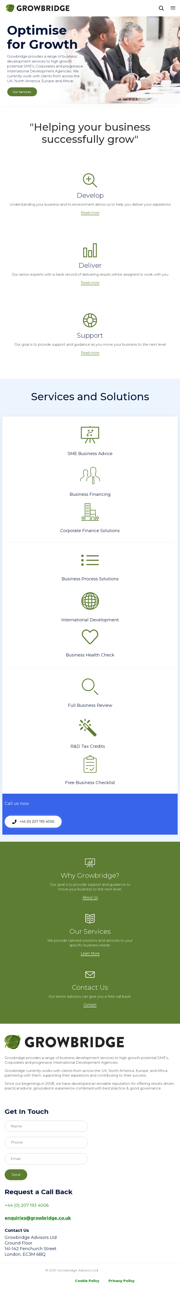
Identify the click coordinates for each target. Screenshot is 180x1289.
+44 (9, 1205)
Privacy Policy (122, 1280)
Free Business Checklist (90, 782)
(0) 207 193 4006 (31, 1205)
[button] (90, 213)
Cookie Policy (87, 1281)
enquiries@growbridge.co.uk (38, 1218)
